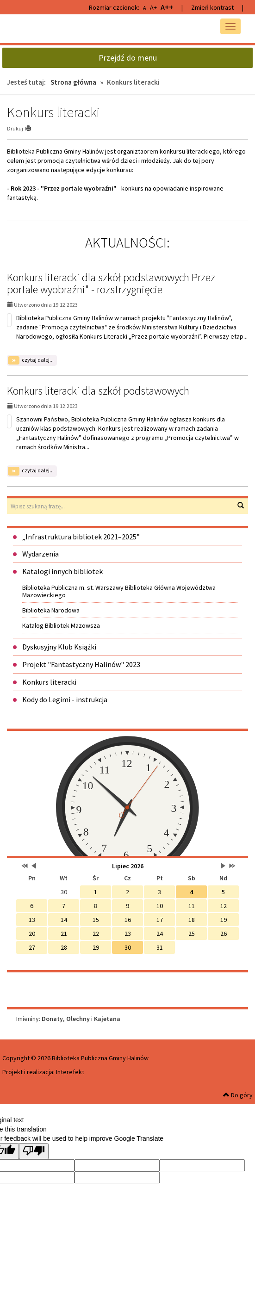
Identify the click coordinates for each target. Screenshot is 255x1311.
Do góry (238, 1095)
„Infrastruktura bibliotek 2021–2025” (81, 536)
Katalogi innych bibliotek (62, 571)
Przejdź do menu (128, 57)
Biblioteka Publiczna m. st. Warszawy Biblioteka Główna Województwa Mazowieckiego (119, 591)
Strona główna (73, 82)
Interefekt (70, 1072)
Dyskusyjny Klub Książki (59, 646)
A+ (153, 7)
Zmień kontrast (212, 7)
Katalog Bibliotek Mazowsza (61, 625)
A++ (167, 7)
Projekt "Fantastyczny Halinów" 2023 (81, 664)
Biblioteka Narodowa (51, 610)
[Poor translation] (34, 1151)
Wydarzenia (40, 553)
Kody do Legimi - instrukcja (64, 699)
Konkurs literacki (49, 681)
